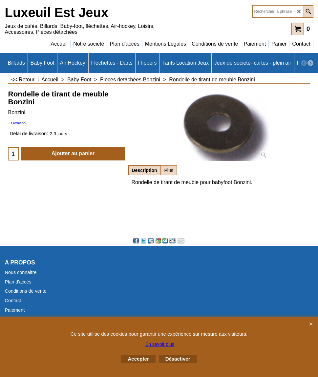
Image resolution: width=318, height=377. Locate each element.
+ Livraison (17, 123)
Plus (168, 170)
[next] (310, 63)
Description (144, 170)
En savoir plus (159, 344)
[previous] (304, 63)
